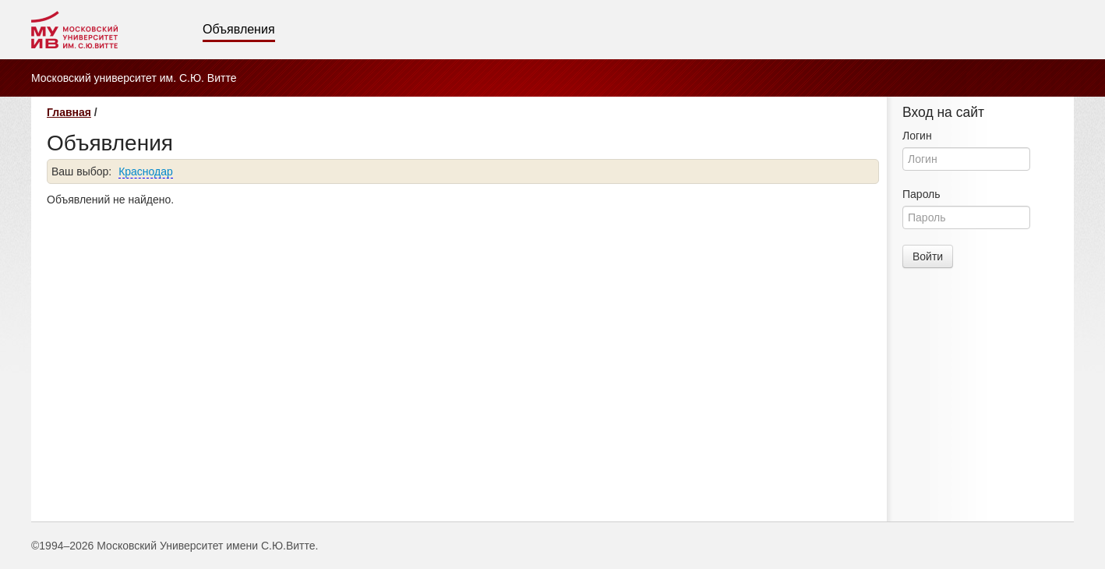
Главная (69, 112)
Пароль (921, 194)
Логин (917, 135)
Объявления (239, 29)
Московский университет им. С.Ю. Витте (133, 78)
